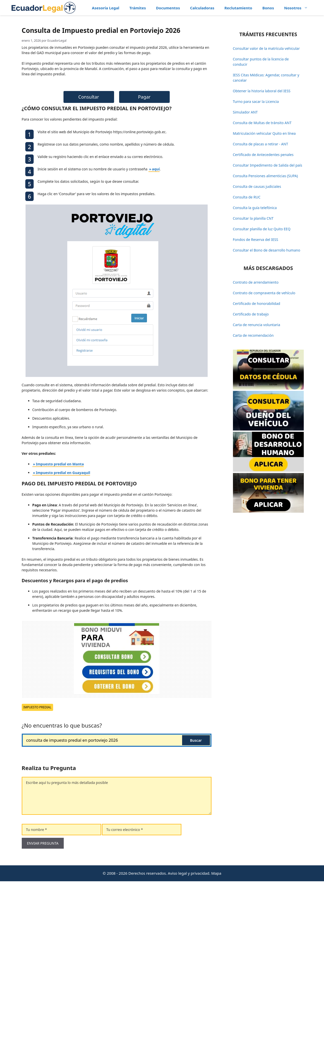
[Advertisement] (116, 72)
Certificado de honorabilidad (256, 303)
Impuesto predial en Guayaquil (63, 629)
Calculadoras (202, 7)
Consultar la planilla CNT (253, 218)
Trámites (137, 7)
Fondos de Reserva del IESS (255, 239)
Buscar (196, 897)
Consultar (88, 254)
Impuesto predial (37, 864)
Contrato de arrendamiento (256, 282)
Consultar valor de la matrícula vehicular (266, 48)
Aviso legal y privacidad (188, 1029)
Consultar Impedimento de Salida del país (267, 165)
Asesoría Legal (105, 7)
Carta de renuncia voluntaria (256, 324)
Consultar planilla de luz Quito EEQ (262, 229)
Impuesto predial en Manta (60, 620)
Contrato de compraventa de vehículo (264, 292)
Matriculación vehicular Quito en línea (264, 133)
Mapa (216, 1029)
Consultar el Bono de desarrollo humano (266, 250)
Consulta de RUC (247, 197)
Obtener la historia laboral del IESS (262, 90)
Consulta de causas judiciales (257, 186)
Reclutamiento (238, 7)
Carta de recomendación (253, 335)
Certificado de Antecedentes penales (263, 154)
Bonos (268, 7)
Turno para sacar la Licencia (256, 101)
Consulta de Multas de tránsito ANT (262, 122)
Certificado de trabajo (251, 314)
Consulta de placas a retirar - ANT (260, 144)
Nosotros (298, 8)
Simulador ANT (245, 112)
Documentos (168, 7)
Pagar (144, 254)
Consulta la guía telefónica (255, 207)
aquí (156, 325)
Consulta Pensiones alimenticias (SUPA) (265, 175)
